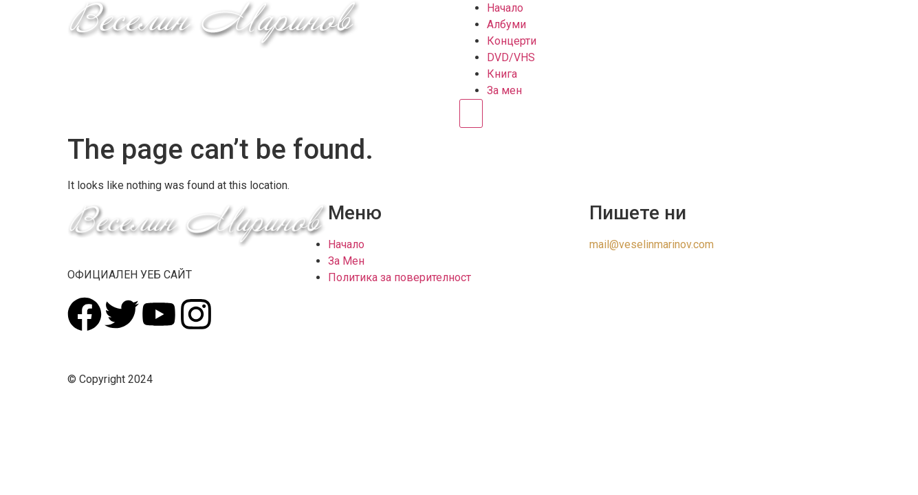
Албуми (506, 24)
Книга (502, 73)
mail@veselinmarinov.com (651, 244)
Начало (505, 7)
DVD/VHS (511, 57)
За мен (504, 90)
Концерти (511, 40)
